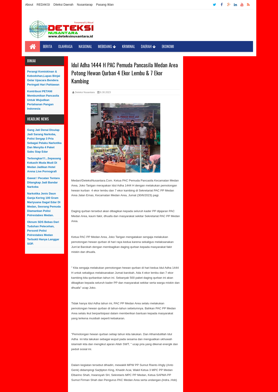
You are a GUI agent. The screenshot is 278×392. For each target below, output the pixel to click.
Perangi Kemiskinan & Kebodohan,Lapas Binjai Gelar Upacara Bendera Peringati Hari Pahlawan (43, 78)
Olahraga (65, 46)
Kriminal (128, 46)
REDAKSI (43, 4)
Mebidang (107, 46)
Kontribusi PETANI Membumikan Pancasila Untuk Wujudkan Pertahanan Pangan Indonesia (43, 100)
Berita (47, 46)
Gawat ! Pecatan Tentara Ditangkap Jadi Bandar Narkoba (43, 182)
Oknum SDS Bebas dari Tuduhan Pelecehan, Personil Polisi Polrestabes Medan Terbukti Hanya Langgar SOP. (43, 232)
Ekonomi (168, 46)
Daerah (148, 46)
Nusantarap (85, 4)
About (29, 4)
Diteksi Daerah (63, 4)
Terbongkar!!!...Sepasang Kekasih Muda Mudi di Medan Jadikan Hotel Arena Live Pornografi (44, 165)
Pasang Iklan (105, 4)
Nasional (85, 46)
